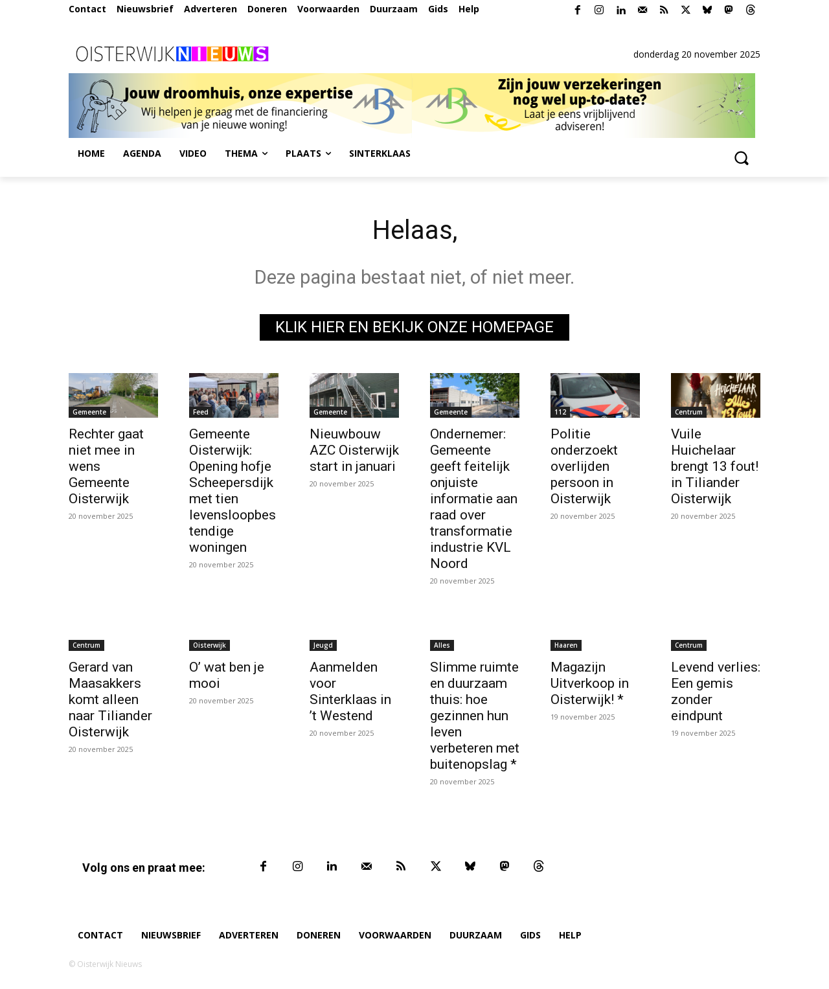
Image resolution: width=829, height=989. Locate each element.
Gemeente (89, 411)
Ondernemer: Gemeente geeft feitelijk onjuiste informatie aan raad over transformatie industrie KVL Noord (473, 498)
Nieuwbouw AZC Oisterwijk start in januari (354, 450)
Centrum (689, 411)
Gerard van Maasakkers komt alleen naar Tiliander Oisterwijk (110, 699)
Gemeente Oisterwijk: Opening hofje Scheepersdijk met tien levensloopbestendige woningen (232, 490)
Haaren (566, 645)
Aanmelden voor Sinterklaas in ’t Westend (350, 691)
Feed (201, 411)
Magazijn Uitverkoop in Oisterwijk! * (590, 683)
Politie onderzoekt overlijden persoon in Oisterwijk (584, 466)
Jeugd (323, 645)
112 (560, 411)
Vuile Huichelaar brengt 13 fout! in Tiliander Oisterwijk (714, 466)
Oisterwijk (209, 645)
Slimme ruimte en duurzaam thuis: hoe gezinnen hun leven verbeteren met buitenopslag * (474, 715)
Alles (442, 645)
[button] (740, 157)
